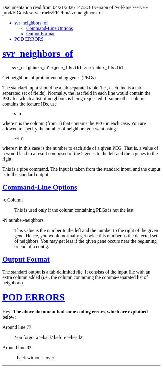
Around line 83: (17, 350)
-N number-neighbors (23, 222)
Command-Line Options (49, 28)
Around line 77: (17, 329)
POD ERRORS (29, 39)
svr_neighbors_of (31, 22)
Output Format (40, 33)
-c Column (12, 202)
